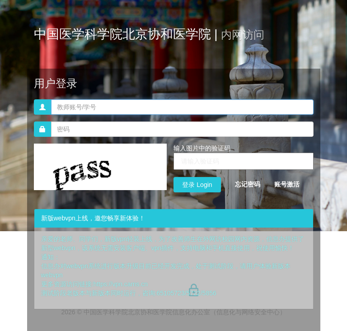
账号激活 (287, 184)
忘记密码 (247, 184)
